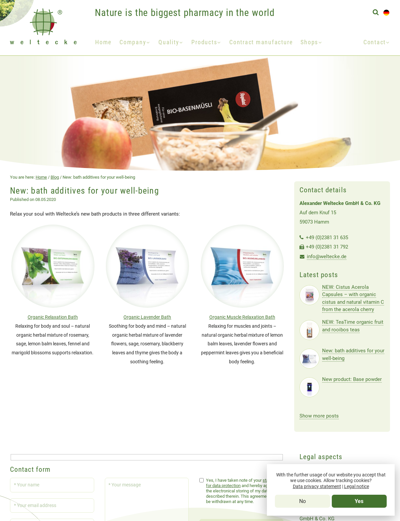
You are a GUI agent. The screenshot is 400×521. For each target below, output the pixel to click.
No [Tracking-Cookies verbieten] (302, 501)
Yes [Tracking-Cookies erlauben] (359, 501)
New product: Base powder (352, 379)
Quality (168, 42)
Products (204, 42)
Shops (309, 42)
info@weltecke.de (326, 257)
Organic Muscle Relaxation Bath (242, 317)
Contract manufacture (261, 42)
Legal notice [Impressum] (356, 486)
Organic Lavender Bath (147, 317)
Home (103, 42)
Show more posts (319, 416)
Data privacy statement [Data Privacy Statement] (317, 486)
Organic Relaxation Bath (53, 317)
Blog (55, 177)
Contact (374, 42)
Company (132, 42)
